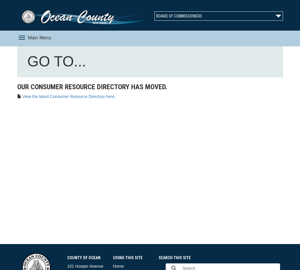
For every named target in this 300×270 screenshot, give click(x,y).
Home (118, 266)
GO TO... (58, 63)
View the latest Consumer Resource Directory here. (68, 96)
